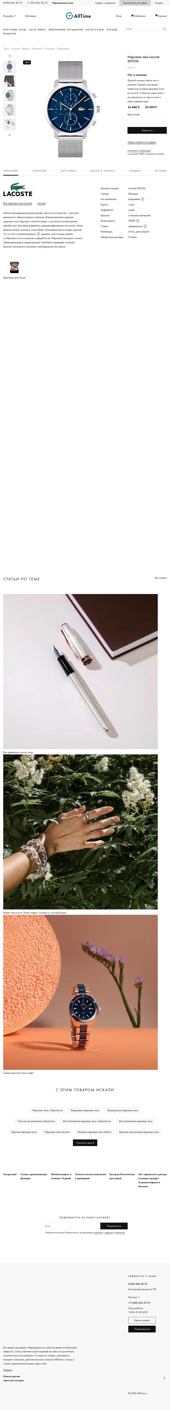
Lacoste (15, 48)
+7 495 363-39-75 (37, 3)
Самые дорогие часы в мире (18, 1073)
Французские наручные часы (122, 1110)
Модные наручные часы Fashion (94, 1132)
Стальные (49, 48)
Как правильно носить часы (18, 752)
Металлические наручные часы (135, 1121)
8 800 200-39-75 (12, 3)
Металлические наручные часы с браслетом (87, 1121)
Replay (25, 48)
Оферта (7, 1370)
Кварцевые (63, 48)
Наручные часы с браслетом (47, 1110)
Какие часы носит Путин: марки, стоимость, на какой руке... (35, 912)
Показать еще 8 (85, 1142)
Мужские (36, 48)
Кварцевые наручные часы (85, 1110)
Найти (164, 29)
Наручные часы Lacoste (57, 1132)
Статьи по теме (21, 578)
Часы (6, 48)
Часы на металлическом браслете (36, 1121)
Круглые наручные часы (24, 1132)
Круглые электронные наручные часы (139, 1132)
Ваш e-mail (133, 114)
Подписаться (114, 1226)
